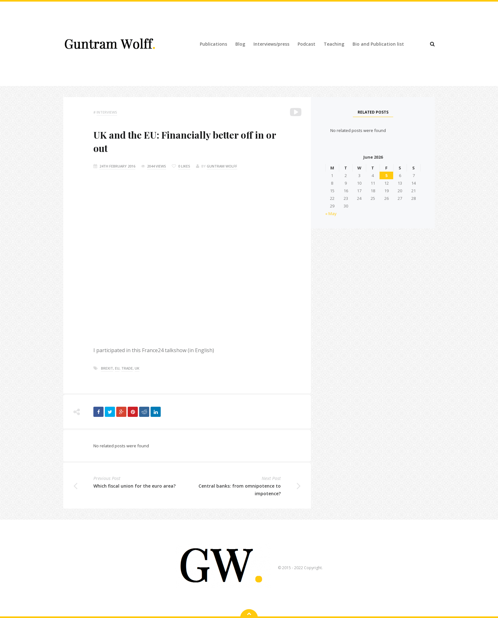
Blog (240, 44)
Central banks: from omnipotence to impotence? (240, 489)
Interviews (107, 112)
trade (127, 368)
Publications (213, 44)
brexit (107, 368)
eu (117, 368)
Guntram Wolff (222, 166)
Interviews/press (271, 44)
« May (331, 213)
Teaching (334, 44)
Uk (137, 368)
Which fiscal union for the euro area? (134, 486)
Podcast (306, 44)
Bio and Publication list (378, 44)
